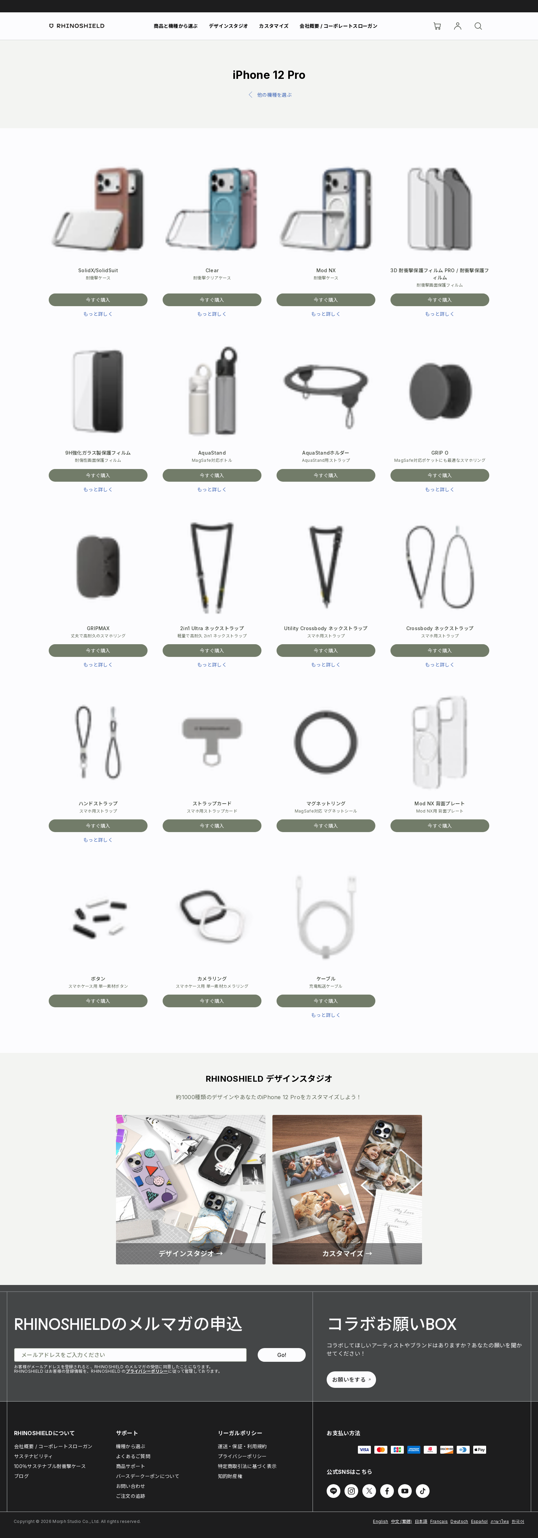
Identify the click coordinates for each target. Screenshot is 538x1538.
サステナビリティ (33, 1456)
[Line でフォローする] (333, 1491)
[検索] (478, 26)
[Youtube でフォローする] (405, 1491)
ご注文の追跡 (130, 1496)
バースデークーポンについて (147, 1476)
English (380, 1521)
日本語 (421, 1521)
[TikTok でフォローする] (423, 1491)
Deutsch (459, 1521)
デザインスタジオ (228, 26)
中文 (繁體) (401, 1521)
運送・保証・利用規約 (242, 1446)
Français (439, 1521)
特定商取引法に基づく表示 (247, 1466)
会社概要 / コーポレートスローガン (338, 26)
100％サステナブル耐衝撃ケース (50, 1466)
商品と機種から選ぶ (176, 26)
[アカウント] (457, 26)
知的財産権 (230, 1476)
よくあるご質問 (133, 1456)
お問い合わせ (130, 1486)
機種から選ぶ (130, 1446)
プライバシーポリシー (147, 1371)
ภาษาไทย (500, 1521)
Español (479, 1521)
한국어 (518, 1521)
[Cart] (437, 26)
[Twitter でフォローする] (369, 1491)
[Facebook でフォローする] (387, 1491)
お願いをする (351, 1379)
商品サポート (130, 1466)
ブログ (21, 1476)
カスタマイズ (274, 26)
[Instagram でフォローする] (351, 1491)
